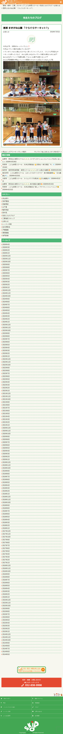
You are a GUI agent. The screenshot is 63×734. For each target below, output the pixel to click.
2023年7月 (6, 339)
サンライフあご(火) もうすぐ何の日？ (47, 152)
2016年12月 (6, 565)
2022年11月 (6, 362)
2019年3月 (6, 488)
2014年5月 (6, 654)
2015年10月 (6, 605)
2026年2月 (6, 250)
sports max (29, 732)
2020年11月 (6, 431)
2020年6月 (6, 445)
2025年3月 (6, 281)
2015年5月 (6, 620)
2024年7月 (6, 304)
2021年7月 (6, 408)
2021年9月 (6, 402)
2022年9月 (6, 367)
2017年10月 (6, 537)
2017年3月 (6, 557)
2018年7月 (6, 511)
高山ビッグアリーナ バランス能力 (14, 152)
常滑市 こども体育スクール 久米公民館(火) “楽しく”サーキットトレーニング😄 (30, 187)
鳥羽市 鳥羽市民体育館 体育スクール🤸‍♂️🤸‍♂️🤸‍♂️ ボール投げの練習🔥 (26, 170)
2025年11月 (6, 259)
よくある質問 (5, 715)
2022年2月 (6, 388)
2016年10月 (6, 571)
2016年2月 (6, 594)
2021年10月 (6, 399)
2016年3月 (6, 591)
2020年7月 (6, 442)
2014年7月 (6, 648)
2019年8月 (6, 474)
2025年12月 (6, 256)
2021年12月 (6, 393)
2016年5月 (6, 585)
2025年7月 (6, 270)
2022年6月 (6, 376)
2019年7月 (6, 476)
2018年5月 (6, 517)
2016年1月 (6, 597)
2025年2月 (6, 284)
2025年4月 (6, 279)
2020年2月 (6, 456)
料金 (3, 703)
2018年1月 (6, 528)
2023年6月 (6, 342)
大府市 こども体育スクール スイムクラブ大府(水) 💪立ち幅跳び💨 (26, 178)
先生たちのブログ (8, 215)
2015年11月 (6, 603)
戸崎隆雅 (5, 230)
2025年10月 (6, 261)
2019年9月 (6, 471)
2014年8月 (6, 646)
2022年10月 (6, 365)
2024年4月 (6, 313)
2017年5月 (6, 551)
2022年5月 (6, 379)
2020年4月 (6, 451)
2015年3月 (6, 625)
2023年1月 (6, 356)
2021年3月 (6, 419)
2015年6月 (6, 617)
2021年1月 (6, 425)
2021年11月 (6, 396)
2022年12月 (6, 359)
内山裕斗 (5, 198)
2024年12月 (6, 290)
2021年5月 (6, 413)
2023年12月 (6, 324)
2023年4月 (6, 347)
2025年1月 (6, 287)
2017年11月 (6, 534)
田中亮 (4, 212)
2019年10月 (6, 468)
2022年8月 (6, 370)
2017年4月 (6, 554)
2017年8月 (6, 542)
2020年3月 (6, 453)
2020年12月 (6, 428)
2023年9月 (6, 333)
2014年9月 (6, 643)
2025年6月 (6, 273)
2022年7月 (6, 373)
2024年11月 (6, 293)
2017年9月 (6, 539)
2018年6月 (6, 514)
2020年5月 (6, 448)
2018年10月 (6, 502)
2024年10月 (6, 296)
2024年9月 (6, 299)
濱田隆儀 (5, 233)
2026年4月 (6, 244)
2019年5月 (6, 482)
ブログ (35, 707)
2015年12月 (6, 600)
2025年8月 (6, 267)
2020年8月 (6, 439)
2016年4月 (6, 588)
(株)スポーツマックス (31, 682)
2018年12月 (6, 496)
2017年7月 (6, 545)
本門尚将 (5, 235)
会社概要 (35, 715)
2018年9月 (6, 505)
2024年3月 (6, 316)
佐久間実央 (6, 227)
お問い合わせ (37, 711)
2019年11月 (6, 465)
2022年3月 (6, 385)
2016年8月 (6, 577)
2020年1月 (6, 459)
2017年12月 (6, 531)
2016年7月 (6, 580)
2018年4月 (6, 519)
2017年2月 (6, 560)
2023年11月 (6, 327)
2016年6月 (6, 582)
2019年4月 (6, 485)
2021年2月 (6, 422)
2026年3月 (6, 247)
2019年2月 (6, 491)
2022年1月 (6, 390)
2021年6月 (6, 410)
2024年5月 (6, 310)
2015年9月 (6, 608)
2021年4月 (6, 416)
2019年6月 (6, 479)
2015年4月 (6, 623)
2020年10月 (6, 433)
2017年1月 (6, 562)
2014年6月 (6, 651)
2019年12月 (6, 462)
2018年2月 (6, 525)
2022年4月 (6, 382)
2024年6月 (6, 307)
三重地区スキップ (8, 218)
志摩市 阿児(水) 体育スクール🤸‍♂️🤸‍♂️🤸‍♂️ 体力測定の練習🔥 (22, 184)
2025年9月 (6, 264)
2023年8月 (6, 336)
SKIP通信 (5, 201)
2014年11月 (6, 637)
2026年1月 (6, 253)
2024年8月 (6, 302)
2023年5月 (6, 345)
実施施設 (36, 703)
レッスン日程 (7, 224)
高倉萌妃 (5, 204)
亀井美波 (5, 210)
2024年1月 (6, 322)
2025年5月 (6, 276)
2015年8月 (6, 611)
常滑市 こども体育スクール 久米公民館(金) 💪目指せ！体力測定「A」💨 (28, 164)
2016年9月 (6, 574)
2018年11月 (6, 499)
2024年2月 (6, 319)
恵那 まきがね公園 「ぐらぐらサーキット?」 (26, 28)
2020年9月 (6, 436)
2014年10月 (6, 640)
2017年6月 (6, 548)
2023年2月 (6, 353)
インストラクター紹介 (8, 707)
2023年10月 (6, 330)
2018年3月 (6, 522)
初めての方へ (6, 698)
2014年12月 (6, 634)
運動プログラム (37, 698)
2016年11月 (6, 568)
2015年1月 (6, 631)
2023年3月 (6, 350)
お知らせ (6, 32)
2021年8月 (6, 405)
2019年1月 (6, 494)
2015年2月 (6, 628)
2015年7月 (6, 614)
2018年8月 (6, 508)
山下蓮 (4, 207)
